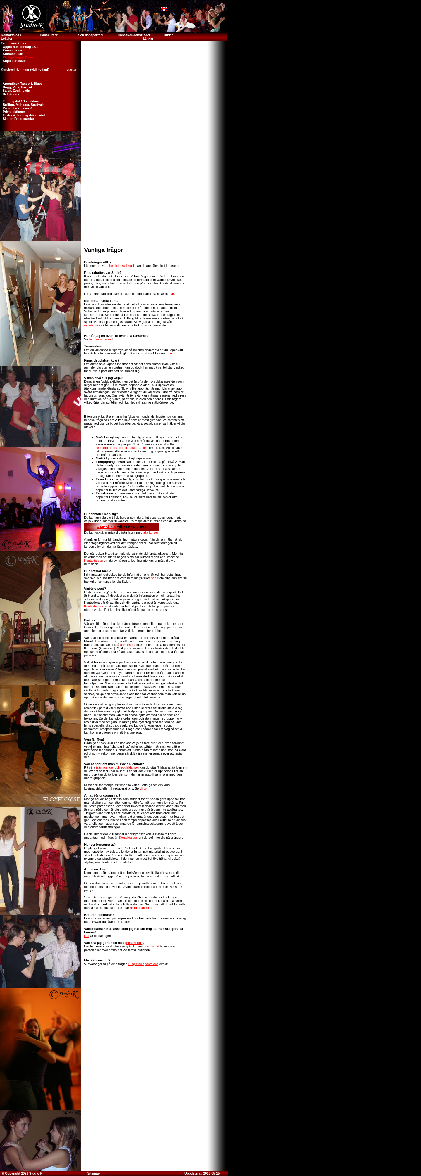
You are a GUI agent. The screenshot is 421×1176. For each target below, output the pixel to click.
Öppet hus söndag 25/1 (19, 47)
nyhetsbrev (92, 325)
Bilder (169, 35)
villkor (144, 788)
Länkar (148, 38)
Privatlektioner (12, 111)
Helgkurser (10, 94)
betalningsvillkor (120, 265)
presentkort (134, 943)
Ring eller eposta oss (143, 964)
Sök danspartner (90, 35)
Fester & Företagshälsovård (22, 115)
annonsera (127, 644)
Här (86, 936)
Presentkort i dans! (16, 108)
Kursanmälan (11, 54)
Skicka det (151, 946)
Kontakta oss (10, 35)
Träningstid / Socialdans (20, 101)
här (172, 293)
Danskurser (49, 35)
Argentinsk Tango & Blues (21, 83)
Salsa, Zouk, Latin (15, 90)
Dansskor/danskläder (134, 35)
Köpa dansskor (13, 61)
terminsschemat (100, 339)
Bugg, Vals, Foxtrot (16, 87)
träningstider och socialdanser (117, 767)
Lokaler (6, 38)
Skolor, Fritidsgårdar (17, 118)
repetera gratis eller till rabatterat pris (122, 447)
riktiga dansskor (141, 907)
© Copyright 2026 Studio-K (22, 1173)
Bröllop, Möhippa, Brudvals (22, 104)
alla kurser (150, 532)
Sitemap (93, 1173)
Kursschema (11, 50)
